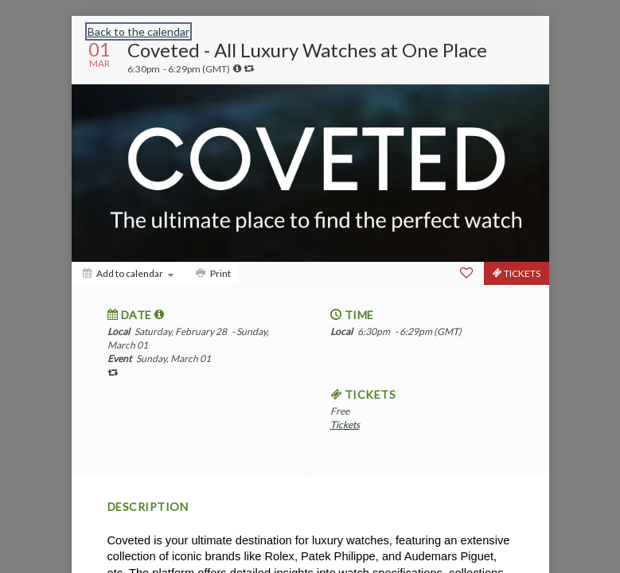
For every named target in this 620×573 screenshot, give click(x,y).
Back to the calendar (138, 31)
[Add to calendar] (128, 273)
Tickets (345, 425)
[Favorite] (466, 273)
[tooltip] (237, 68)
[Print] (212, 273)
